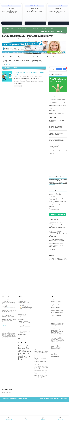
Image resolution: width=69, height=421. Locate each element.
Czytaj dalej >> (17, 86)
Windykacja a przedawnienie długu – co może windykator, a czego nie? (41, 363)
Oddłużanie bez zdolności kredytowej (56, 305)
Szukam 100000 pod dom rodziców (56, 112)
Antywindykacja (52, 99)
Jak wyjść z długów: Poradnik (57, 312)
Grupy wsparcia (22, 336)
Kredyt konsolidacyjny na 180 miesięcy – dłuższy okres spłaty (56, 139)
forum (8, 307)
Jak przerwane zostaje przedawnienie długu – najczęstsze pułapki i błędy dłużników (40, 357)
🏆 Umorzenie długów (24, 306)
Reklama (51, 398)
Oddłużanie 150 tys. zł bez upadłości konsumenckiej (58, 151)
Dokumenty (21, 325)
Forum (41, 398)
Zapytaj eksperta (22, 315)
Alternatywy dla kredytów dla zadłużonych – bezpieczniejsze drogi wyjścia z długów (40, 376)
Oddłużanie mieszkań (55, 307)
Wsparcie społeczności (47, 31)
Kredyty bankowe (38, 57)
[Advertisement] (58, 165)
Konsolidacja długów (55, 309)
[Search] (52, 69)
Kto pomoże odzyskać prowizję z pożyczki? (57, 121)
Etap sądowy (53, 313)
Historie (20, 337)
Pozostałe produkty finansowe (21, 61)
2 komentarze (39, 76)
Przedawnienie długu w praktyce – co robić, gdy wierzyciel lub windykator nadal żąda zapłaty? (41, 352)
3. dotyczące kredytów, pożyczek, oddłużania (56, 239)
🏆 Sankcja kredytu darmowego (26, 307)
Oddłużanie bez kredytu (56, 301)
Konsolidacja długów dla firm (57, 310)
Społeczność (46, 398)
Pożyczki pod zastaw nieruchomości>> (54, 235)
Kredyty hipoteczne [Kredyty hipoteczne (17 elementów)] (23, 350)
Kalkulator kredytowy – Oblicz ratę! (25, 323)
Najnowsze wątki (22, 301)
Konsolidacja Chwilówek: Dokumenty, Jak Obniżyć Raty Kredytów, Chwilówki (56, 133)
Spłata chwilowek (52, 102)
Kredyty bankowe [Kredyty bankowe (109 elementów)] (23, 348)
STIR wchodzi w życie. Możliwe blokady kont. (29, 73)
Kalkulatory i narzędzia (47, 28)
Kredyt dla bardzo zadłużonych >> (57, 227)
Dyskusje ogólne (7, 61)
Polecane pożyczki (22, 316)
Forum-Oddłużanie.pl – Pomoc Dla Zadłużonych (27, 36)
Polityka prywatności (6, 392)
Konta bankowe (31, 76)
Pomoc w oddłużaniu (23, 318)
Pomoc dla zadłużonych (9, 57)
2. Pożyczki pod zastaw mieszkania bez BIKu (24, 310)
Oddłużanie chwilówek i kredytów (58, 303)
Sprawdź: (55, 356)
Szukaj (59, 69)
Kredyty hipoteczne (52, 57)
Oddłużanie (51, 108)
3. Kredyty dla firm (23, 312)
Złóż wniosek (12, 23)
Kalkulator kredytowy (54, 179)
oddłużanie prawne (55, 346)
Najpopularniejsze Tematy (24, 302)
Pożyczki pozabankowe (24, 57)
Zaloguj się (59, 31)
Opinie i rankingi (34, 29)
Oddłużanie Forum (37, 61)
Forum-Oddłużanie (8, 29)
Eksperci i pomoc (21, 29)
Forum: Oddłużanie (55, 317)
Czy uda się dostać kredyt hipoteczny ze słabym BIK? (55, 126)
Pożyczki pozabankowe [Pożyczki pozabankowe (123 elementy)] (24, 357)
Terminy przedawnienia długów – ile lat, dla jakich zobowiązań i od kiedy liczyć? (41, 367)
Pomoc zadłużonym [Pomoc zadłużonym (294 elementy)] (25, 353)
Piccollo (16, 76)
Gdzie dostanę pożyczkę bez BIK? (56, 105)
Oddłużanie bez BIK (55, 299)
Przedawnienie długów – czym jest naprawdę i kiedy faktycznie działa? (41, 372)
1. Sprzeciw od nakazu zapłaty (25, 308)
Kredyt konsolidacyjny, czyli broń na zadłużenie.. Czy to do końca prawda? (56, 194)
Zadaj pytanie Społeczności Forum (60, 398)
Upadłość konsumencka (56, 315)
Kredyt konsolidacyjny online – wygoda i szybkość (56, 145)
